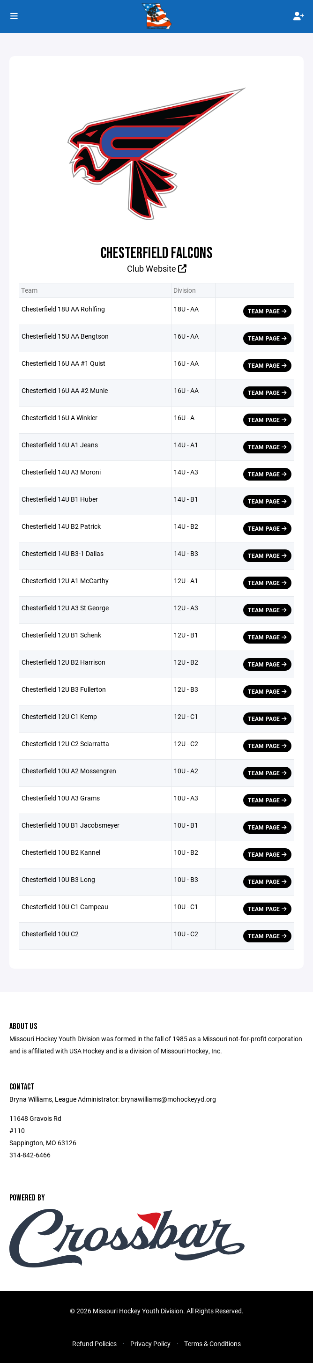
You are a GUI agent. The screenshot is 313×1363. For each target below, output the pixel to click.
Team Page (267, 311)
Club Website (156, 268)
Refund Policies (94, 1343)
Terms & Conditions (212, 1343)
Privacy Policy (150, 1343)
